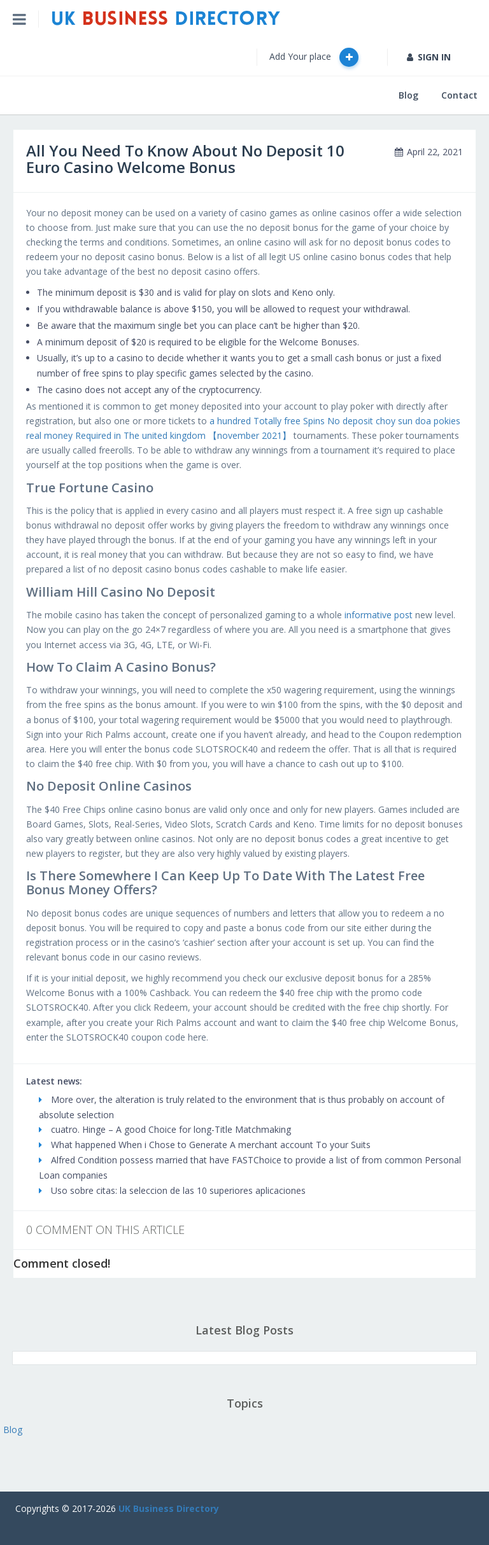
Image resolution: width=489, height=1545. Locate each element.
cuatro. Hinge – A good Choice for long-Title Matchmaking (165, 1129)
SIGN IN (429, 57)
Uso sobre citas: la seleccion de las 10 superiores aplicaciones (172, 1190)
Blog (408, 95)
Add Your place (313, 57)
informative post (378, 615)
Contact (459, 95)
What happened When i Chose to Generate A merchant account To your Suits (205, 1145)
